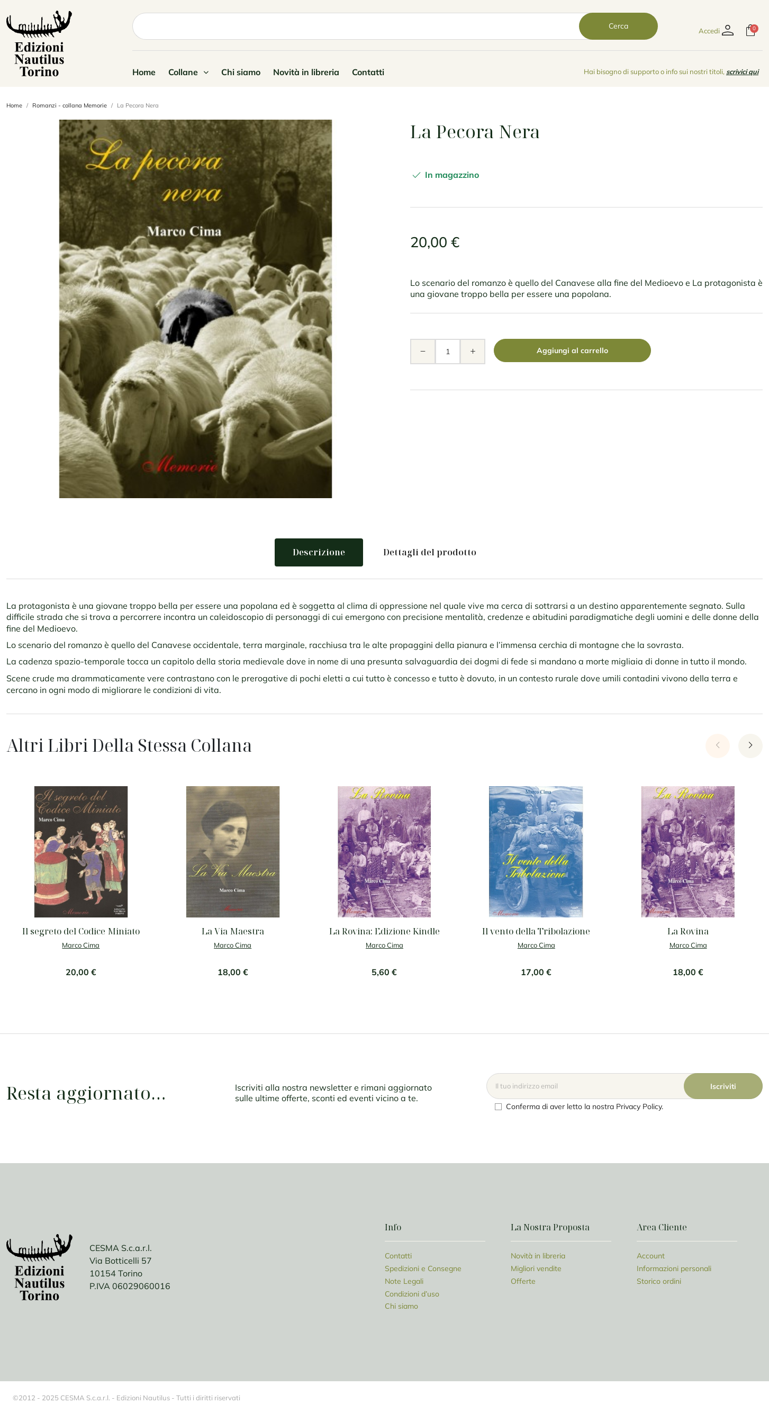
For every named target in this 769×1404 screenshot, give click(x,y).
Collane (188, 72)
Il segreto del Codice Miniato (81, 931)
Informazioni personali (674, 1268)
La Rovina (688, 931)
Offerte (523, 1281)
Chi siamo (240, 72)
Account (651, 1255)
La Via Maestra (233, 931)
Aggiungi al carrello (572, 350)
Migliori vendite (536, 1268)
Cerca (618, 26)
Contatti (368, 72)
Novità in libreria (306, 72)
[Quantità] (447, 351)
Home (144, 72)
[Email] (624, 1086)
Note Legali (404, 1281)
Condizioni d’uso (412, 1294)
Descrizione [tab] (319, 552)
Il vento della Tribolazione (536, 931)
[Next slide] (750, 746)
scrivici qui (742, 71)
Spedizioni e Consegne (423, 1268)
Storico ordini (659, 1281)
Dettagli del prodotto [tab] (429, 552)
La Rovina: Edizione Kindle (384, 931)
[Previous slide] (717, 746)
